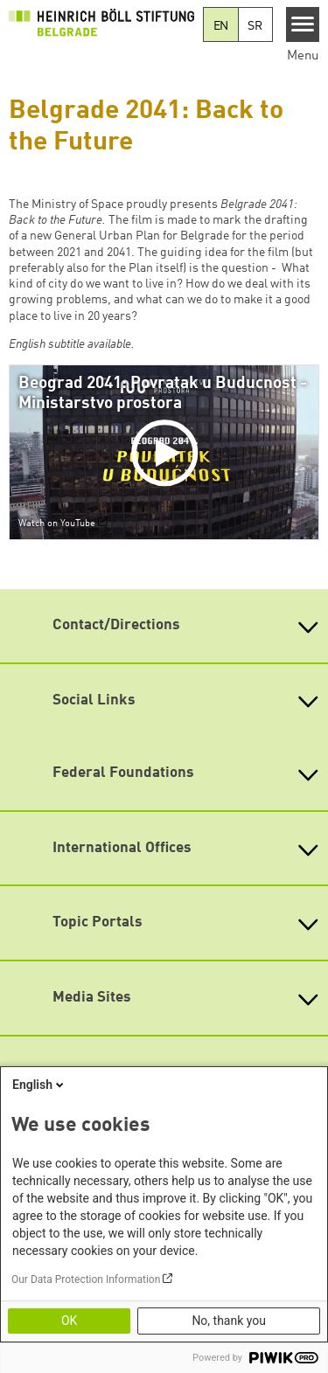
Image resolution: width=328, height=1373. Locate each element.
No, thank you (229, 1321)
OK (69, 1321)
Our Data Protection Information (85, 1279)
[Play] (167, 453)
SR (255, 26)
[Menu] (303, 24)
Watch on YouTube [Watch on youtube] (56, 523)
